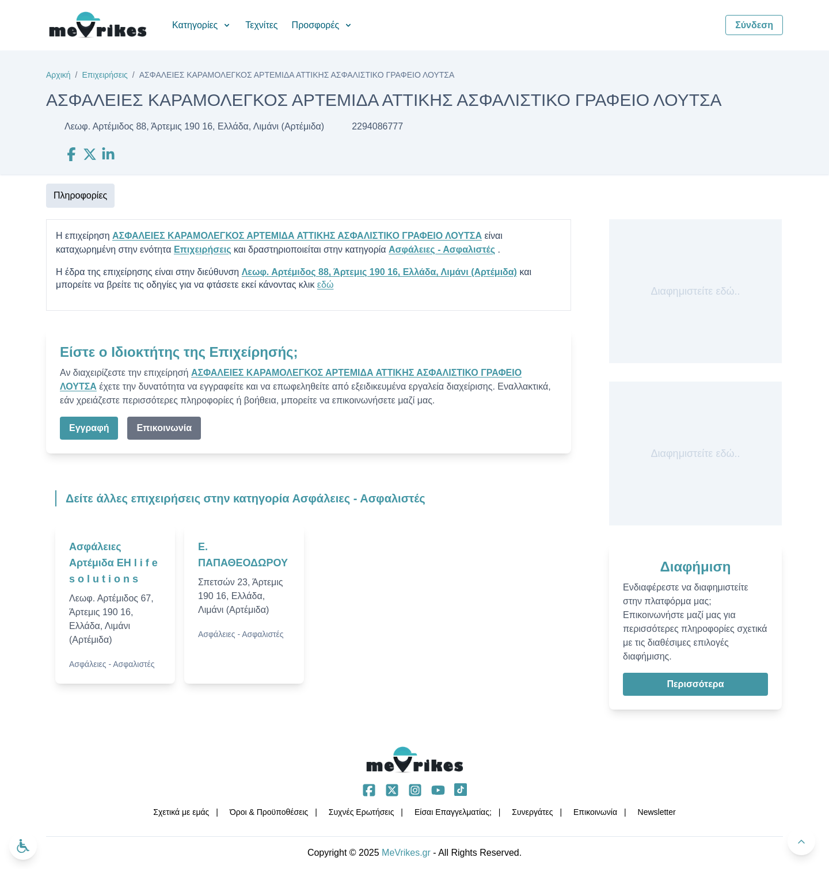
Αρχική (58, 74)
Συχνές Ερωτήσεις (361, 812)
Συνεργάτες (532, 812)
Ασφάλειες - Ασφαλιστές (442, 249)
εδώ (325, 284)
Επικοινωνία (164, 428)
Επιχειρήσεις (104, 74)
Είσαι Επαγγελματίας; (453, 812)
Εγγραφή (89, 428)
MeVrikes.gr (406, 852)
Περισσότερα (695, 684)
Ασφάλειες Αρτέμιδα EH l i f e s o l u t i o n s (113, 563)
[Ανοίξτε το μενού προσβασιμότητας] (23, 846)
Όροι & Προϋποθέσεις (269, 812)
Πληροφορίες (80, 195)
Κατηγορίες (201, 25)
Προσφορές (322, 25)
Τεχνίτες (261, 25)
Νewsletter (657, 812)
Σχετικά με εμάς (181, 812)
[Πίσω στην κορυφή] (801, 841)
